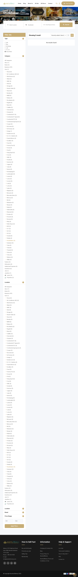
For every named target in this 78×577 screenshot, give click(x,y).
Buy (7, 44)
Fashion (7, 262)
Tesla (9, 247)
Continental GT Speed (13, 117)
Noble (9, 207)
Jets (7, 271)
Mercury (10, 197)
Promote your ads (26, 551)
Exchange (8, 46)
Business (8, 67)
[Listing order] (58, 35)
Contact (50, 3)
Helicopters (8, 264)
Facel (9, 143)
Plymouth (10, 212)
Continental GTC (12, 119)
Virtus (9, 252)
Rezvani (10, 219)
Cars (7, 69)
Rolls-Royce (11, 224)
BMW (9, 95)
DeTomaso (10, 128)
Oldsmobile (10, 209)
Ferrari (9, 148)
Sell (7, 42)
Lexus (9, 178)
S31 (9, 233)
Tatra (9, 245)
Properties (9, 277)
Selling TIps (24, 554)
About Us (30, 3)
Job (7, 48)
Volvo (9, 255)
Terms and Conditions (64, 551)
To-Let (8, 49)
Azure (9, 90)
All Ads (37, 3)
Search (66, 24)
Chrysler (10, 112)
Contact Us (61, 559)
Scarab (9, 235)
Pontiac (9, 214)
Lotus (9, 186)
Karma (9, 169)
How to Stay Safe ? (63, 554)
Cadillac (10, 107)
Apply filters (14, 526)
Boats (7, 65)
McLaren (10, 193)
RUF (9, 226)
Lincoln (9, 181)
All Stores (43, 3)
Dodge (9, 131)
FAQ (60, 556)
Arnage (9, 86)
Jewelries (8, 273)
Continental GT (11, 114)
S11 (9, 228)
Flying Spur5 (11, 152)
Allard (9, 79)
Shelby (9, 238)
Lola (9, 183)
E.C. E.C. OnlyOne (12, 136)
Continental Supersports (14, 121)
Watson (10, 257)
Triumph (10, 250)
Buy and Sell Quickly (27, 548)
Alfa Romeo (11, 76)
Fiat (9, 150)
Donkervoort (11, 133)
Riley (9, 221)
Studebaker (11, 240)
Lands (8, 275)
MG (8, 200)
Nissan (9, 205)
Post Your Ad (68, 3)
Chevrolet (10, 109)
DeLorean (10, 126)
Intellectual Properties (11, 266)
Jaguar (9, 164)
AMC (9, 81)
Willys (9, 259)
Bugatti (9, 102)
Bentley (9, 93)
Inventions (8, 268)
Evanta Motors (11, 138)
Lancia (9, 176)
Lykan (9, 188)
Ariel (9, 83)
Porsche (10, 216)
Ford (9, 155)
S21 (9, 231)
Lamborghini (11, 174)
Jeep (9, 167)
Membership (25, 556)
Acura (9, 71)
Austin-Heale (11, 88)
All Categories (8, 60)
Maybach (10, 190)
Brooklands (10, 100)
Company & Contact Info (46, 548)
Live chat (61, 548)
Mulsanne (10, 202)
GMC (9, 157)
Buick (9, 105)
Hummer (10, 162)
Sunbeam (10, 243)
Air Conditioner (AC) (13, 74)
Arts (7, 62)
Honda (9, 159)
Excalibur (10, 140)
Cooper (9, 124)
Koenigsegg (11, 171)
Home (19, 3)
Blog (24, 3)
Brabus (9, 98)
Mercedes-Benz (12, 195)
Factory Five (11, 145)
